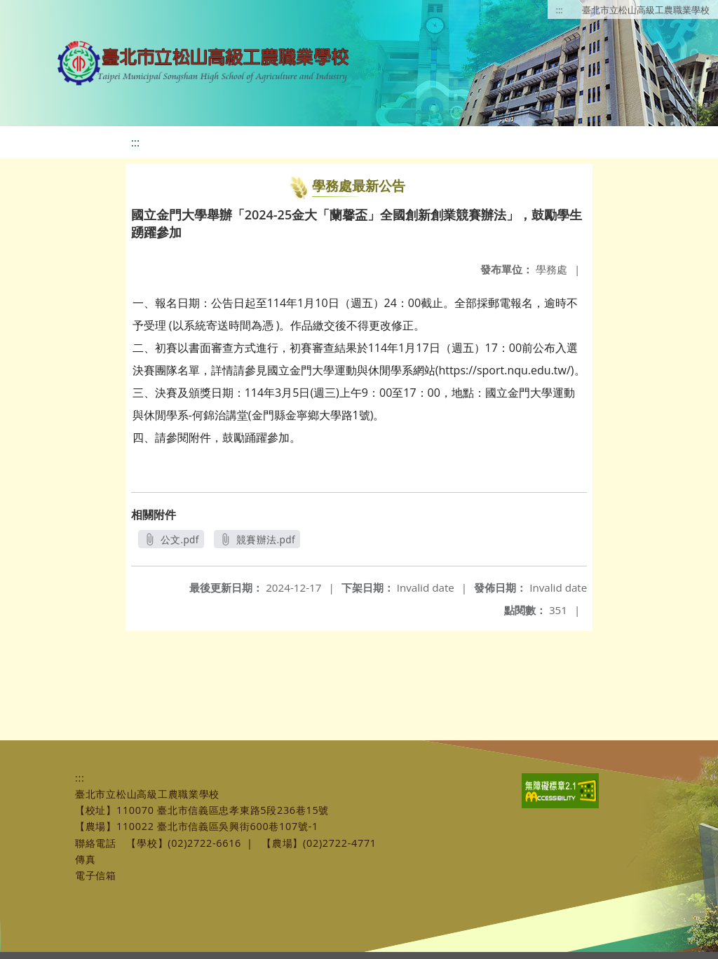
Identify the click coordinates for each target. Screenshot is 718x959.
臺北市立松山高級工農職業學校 (646, 10)
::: (559, 10)
